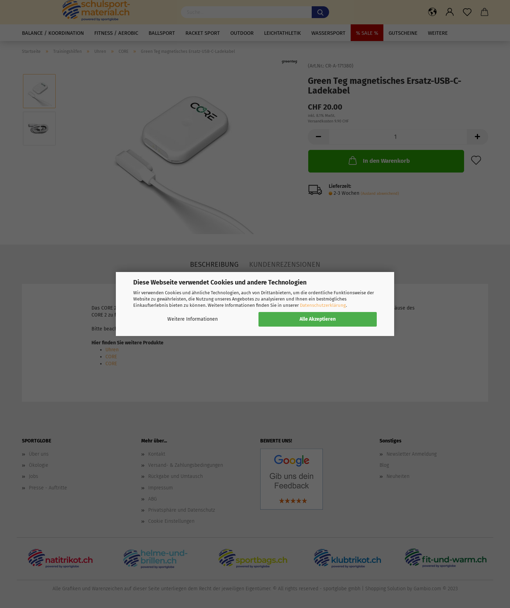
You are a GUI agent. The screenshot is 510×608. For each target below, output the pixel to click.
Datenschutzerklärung (323, 305)
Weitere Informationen (192, 319)
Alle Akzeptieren (318, 319)
